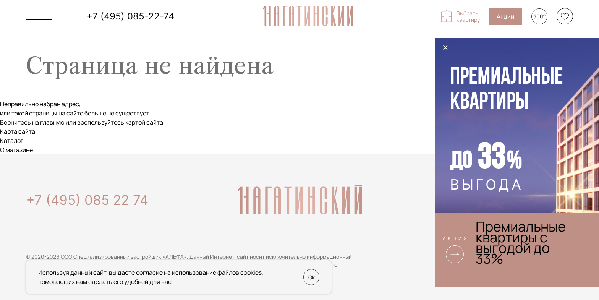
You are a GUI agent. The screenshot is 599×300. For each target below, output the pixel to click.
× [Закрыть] (445, 47)
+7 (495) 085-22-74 (130, 16)
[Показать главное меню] (39, 16)
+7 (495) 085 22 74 (87, 200)
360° (539, 16)
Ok (311, 277)
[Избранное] (565, 16)
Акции (505, 16)
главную (52, 122)
